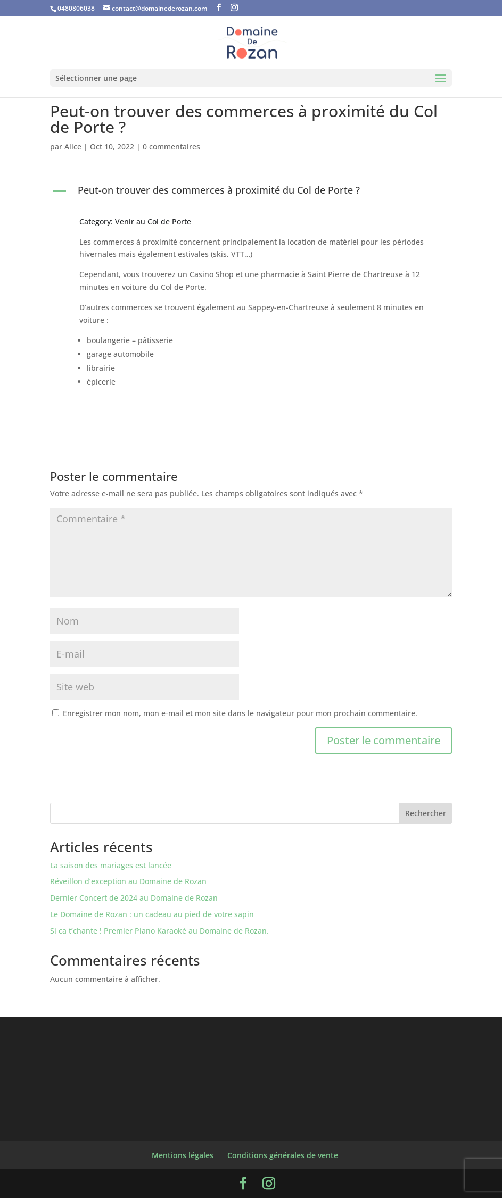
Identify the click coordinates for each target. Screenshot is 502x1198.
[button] (250, 192)
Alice (72, 147)
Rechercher (425, 813)
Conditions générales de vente (282, 1155)
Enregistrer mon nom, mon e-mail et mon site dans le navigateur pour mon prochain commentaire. (240, 713)
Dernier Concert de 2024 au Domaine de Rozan (134, 898)
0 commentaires (171, 147)
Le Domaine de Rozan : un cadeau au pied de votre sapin (152, 914)
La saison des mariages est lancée (110, 865)
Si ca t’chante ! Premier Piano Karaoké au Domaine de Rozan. (159, 931)
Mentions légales (182, 1155)
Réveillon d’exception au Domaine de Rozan (128, 881)
